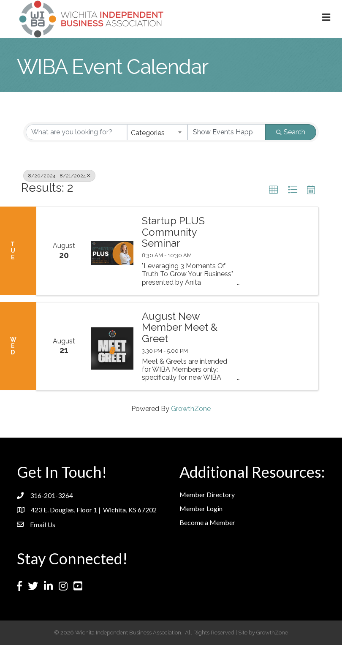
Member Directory (207, 494)
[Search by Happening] (226, 132)
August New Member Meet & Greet (179, 327)
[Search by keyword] (76, 132)
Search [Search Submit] (290, 132)
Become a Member (207, 522)
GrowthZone (191, 409)
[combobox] (157, 132)
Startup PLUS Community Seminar (173, 232)
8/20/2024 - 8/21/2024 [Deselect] (59, 176)
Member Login (201, 508)
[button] (273, 190)
